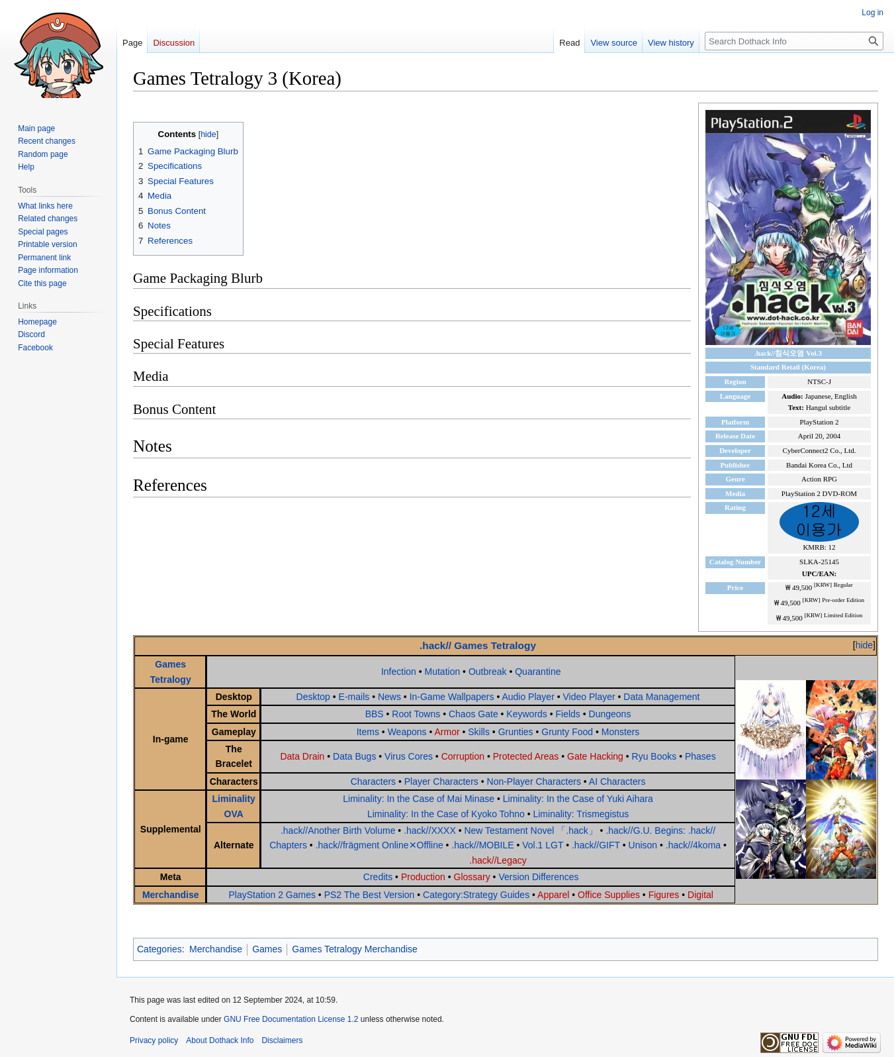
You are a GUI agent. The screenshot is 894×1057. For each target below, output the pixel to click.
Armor (446, 732)
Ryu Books (654, 756)
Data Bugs (354, 756)
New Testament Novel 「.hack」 (530, 830)
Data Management (661, 696)
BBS (374, 714)
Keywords (526, 714)
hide (864, 645)
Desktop (313, 696)
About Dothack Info (219, 1040)
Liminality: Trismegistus (581, 814)
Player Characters (441, 781)
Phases (700, 756)
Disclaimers (281, 1040)
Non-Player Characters (534, 781)
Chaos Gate (473, 714)
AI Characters (617, 781)
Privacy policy (154, 1040)
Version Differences (538, 877)
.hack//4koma (693, 845)
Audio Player (528, 696)
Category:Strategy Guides (476, 894)
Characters (373, 781)
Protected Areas (526, 756)
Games (267, 949)
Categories (159, 949)
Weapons (407, 732)
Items (368, 732)
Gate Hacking (595, 756)
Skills (479, 732)
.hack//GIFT (596, 845)
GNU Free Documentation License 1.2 (291, 1019)
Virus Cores (408, 756)
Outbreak (488, 671)
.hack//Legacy (497, 860)
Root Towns (416, 714)
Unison (643, 845)
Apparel (553, 894)
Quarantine (537, 671)
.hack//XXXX (430, 830)
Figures (664, 894)
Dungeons (610, 714)
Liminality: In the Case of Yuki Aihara (578, 798)
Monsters (621, 732)
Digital (700, 894)
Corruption (462, 756)
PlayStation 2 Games (272, 894)
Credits (377, 877)
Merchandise (170, 894)
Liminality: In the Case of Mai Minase (418, 798)
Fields (568, 714)
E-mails (354, 696)
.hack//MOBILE (482, 845)
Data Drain (302, 756)
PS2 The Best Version (369, 894)
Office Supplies (609, 894)
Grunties (515, 732)
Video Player (589, 696)
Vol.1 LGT (542, 845)
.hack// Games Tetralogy (478, 645)
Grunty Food (567, 732)
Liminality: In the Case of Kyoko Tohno (446, 814)
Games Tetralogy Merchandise (355, 949)
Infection (398, 671)
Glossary (472, 877)
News (389, 696)
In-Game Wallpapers (452, 696)
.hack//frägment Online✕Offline (379, 845)
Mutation (443, 671)
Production (423, 877)
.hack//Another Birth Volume (338, 830)
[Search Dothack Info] (794, 41)
